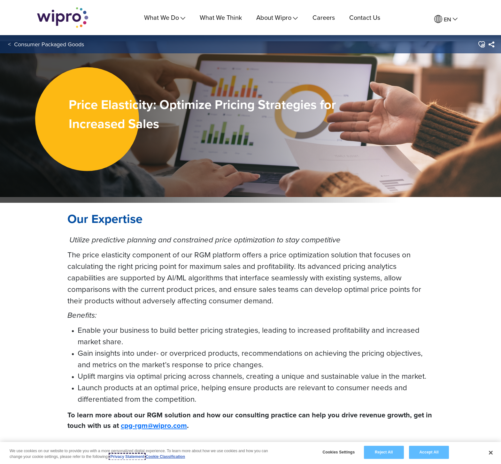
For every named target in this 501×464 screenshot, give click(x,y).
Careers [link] (323, 17)
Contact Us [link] (364, 17)
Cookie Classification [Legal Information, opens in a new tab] (165, 457)
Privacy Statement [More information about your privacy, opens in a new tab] (127, 457)
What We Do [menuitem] (164, 17)
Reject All (384, 453)
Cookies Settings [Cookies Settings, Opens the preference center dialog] (338, 453)
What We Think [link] (221, 17)
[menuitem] (445, 19)
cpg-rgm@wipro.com (154, 425)
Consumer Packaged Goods (49, 44)
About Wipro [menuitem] (277, 17)
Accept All (428, 453)
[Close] (491, 453)
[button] (481, 44)
